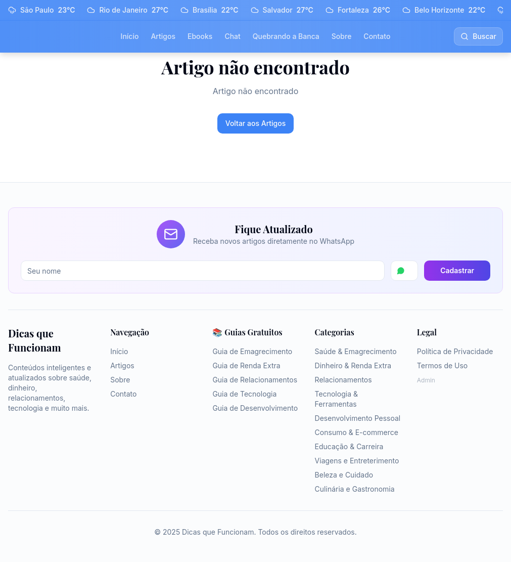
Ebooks (200, 36)
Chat (232, 36)
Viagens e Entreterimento (357, 460)
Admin (426, 380)
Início (130, 36)
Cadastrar (457, 270)
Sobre (342, 36)
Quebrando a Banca (286, 36)
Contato (376, 36)
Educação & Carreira (349, 446)
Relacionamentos (343, 379)
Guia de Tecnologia (244, 394)
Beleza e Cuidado (344, 474)
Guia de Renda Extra (246, 365)
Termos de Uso (442, 365)
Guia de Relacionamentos (254, 379)
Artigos (163, 36)
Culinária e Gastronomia (355, 489)
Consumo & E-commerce (356, 432)
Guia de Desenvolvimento (255, 408)
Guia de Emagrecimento (252, 351)
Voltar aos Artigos (255, 123)
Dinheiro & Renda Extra (353, 365)
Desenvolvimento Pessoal (358, 418)
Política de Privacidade (455, 351)
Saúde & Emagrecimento (356, 351)
